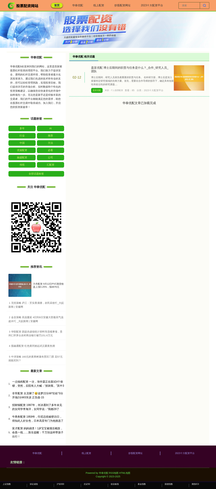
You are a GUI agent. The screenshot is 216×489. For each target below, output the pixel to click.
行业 (22, 135)
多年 (22, 128)
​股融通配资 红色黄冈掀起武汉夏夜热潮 (33, 345)
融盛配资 (22, 157)
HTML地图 (124, 473)
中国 (22, 142)
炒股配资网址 (122, 5)
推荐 (50, 135)
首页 (57, 5)
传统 (22, 164)
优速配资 (22, 150)
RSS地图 (113, 473)
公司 (50, 157)
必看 (50, 150)
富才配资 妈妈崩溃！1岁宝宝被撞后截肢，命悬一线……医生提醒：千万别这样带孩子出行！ (37, 432)
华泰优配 (77, 5)
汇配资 (50, 164)
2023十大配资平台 (152, 5)
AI (50, 128)
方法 (50, 142)
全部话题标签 (36, 173)
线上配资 (98, 5)
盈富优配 (97, 90)
